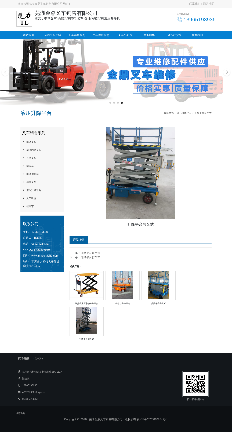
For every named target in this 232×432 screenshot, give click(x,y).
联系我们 (194, 3)
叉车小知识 (125, 35)
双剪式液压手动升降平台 (86, 303)
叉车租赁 (29, 198)
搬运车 (28, 166)
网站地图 (208, 3)
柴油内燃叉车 (31, 149)
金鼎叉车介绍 (52, 35)
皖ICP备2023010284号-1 (152, 419)
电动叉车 (29, 141)
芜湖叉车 (39, 358)
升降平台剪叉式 (203, 113)
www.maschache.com (45, 255)
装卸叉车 (29, 182)
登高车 (28, 206)
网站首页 (28, 35)
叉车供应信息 (101, 35)
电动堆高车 (30, 174)
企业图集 (149, 35)
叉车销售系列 (76, 35)
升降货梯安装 (173, 35)
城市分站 (21, 413)
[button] (110, 103)
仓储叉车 (29, 157)
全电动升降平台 (122, 303)
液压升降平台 (184, 113)
